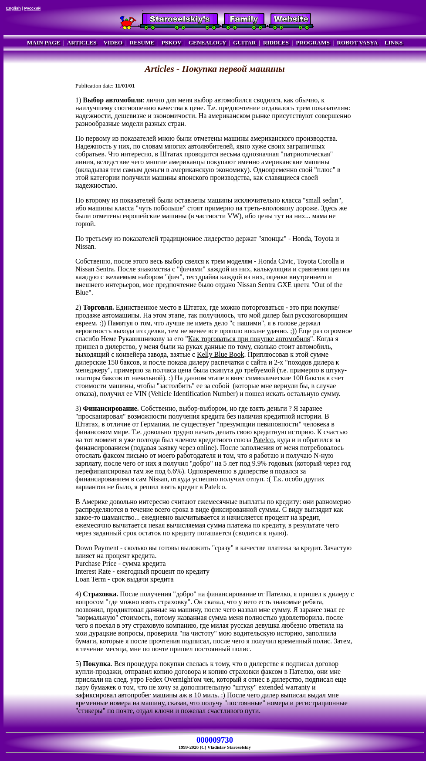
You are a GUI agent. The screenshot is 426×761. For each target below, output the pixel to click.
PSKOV (172, 42)
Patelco (263, 439)
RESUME (141, 42)
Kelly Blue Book (220, 354)
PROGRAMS (313, 42)
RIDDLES (276, 42)
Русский (32, 8)
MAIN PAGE (43, 42)
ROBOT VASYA (357, 42)
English (13, 8)
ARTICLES (82, 42)
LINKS (393, 42)
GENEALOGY (207, 42)
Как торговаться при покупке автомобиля (249, 338)
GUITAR (244, 42)
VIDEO (112, 42)
